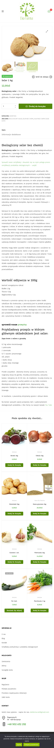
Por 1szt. (14, 601)
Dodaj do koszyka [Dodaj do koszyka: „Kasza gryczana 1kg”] (39, 513)
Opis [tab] (3, 129)
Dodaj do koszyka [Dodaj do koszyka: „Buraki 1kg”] (14, 465)
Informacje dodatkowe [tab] (11, 134)
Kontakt (4, 642)
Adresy (4, 665)
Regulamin (5, 684)
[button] (46, 31)
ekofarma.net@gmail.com (39, 712)
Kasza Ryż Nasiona (40, 500)
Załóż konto (6, 697)
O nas (4, 634)
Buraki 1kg (14, 455)
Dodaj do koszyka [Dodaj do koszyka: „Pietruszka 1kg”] (39, 562)
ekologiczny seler (15, 118)
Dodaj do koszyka (37, 106)
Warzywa (13, 115)
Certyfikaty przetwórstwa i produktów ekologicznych (20, 647)
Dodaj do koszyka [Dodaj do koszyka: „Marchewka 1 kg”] (39, 610)
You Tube (48, 405)
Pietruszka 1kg (40, 552)
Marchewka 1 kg (39, 601)
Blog (3, 638)
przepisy (22, 324)
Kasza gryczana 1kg (39, 504)
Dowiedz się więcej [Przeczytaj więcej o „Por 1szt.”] (14, 610)
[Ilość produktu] (10, 106)
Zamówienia (6, 661)
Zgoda (19, 744)
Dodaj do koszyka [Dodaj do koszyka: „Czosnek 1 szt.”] (14, 562)
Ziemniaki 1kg (14, 504)
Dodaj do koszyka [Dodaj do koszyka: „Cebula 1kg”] (39, 465)
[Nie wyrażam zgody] (51, 741)
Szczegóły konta (7, 670)
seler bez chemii (28, 118)
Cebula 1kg (39, 455)
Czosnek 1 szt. (14, 552)
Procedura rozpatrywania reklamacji (14, 693)
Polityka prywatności (9, 688)
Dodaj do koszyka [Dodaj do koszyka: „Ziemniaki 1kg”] (14, 513)
